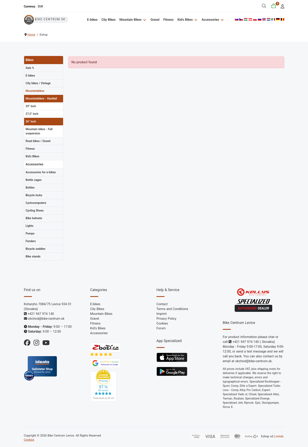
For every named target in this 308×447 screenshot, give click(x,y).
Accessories (210, 20)
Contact (162, 304)
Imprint (162, 314)
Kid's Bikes (185, 20)
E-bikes (92, 20)
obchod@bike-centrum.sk (46, 318)
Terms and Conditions (172, 309)
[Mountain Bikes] (143, 20)
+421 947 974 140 (41, 314)
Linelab (278, 436)
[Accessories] (221, 20)
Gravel (155, 20)
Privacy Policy (166, 318)
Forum (161, 328)
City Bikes (108, 20)
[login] (281, 6)
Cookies (162, 323)
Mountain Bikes (130, 20)
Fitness (168, 20)
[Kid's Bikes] (195, 20)
